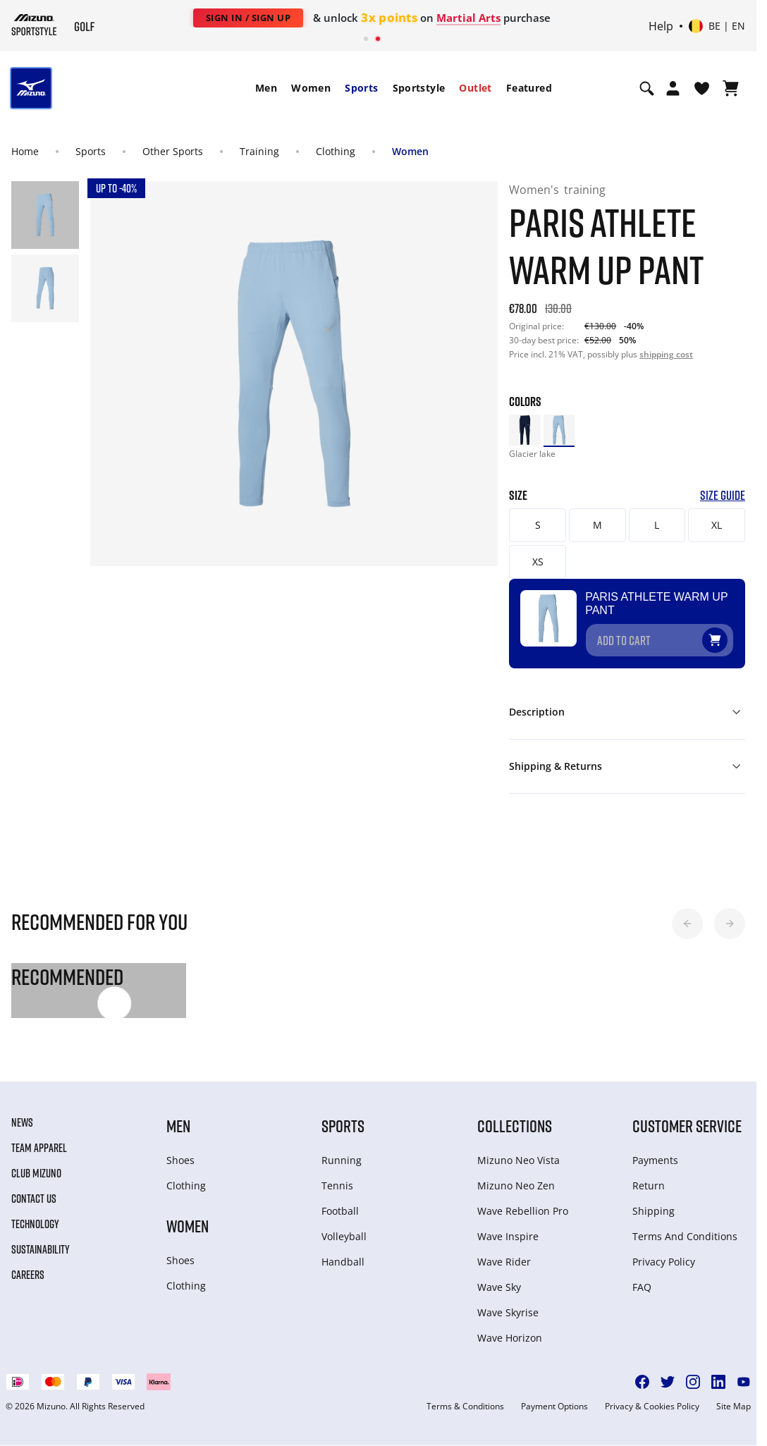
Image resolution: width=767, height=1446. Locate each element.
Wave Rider (504, 1251)
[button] (687, 913)
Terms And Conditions (684, 1226)
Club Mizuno (36, 1163)
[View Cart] (730, 88)
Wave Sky (499, 1277)
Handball (342, 1251)
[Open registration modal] (672, 88)
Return (648, 1175)
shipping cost (666, 354)
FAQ (641, 1277)
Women (311, 87)
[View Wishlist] (701, 88)
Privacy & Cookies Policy (652, 1397)
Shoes (180, 1150)
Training (259, 151)
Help (661, 26)
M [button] (597, 525)
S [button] (538, 525)
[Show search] (646, 88)
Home (25, 151)
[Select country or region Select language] (717, 26)
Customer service (687, 1115)
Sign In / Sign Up (248, 17)
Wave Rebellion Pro (522, 1201)
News (22, 1112)
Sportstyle (419, 87)
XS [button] (538, 561)
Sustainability (40, 1239)
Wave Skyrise (508, 1302)
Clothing (335, 151)
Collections (514, 1115)
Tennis (337, 1175)
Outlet (475, 87)
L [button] (656, 525)
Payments (655, 1150)
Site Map (733, 1397)
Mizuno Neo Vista (518, 1150)
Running (341, 1150)
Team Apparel (39, 1138)
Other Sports (172, 151)
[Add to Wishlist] (728, 624)
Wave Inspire (508, 1226)
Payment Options (554, 1397)
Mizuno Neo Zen (516, 1175)
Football (340, 1201)
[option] (524, 430)
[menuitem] (266, 88)
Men (266, 87)
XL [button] (716, 525)
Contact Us (33, 1189)
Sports (361, 87)
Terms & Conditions (465, 1397)
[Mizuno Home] (34, 24)
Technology (35, 1214)
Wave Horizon (509, 1328)
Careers (27, 1265)
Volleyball (344, 1226)
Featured (529, 87)
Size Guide (722, 495)
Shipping (653, 1201)
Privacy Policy (663, 1251)
